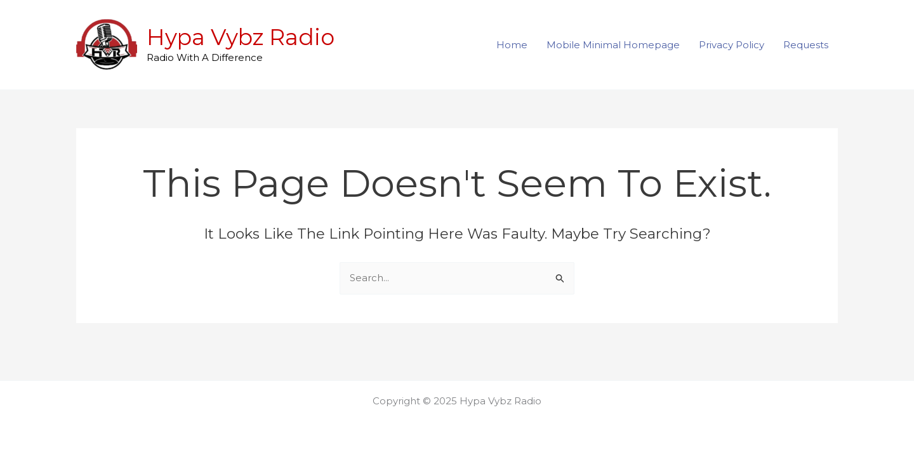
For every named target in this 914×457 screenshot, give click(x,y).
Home (511, 45)
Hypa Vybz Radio (240, 37)
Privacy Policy (731, 45)
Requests (805, 45)
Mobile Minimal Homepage (613, 45)
